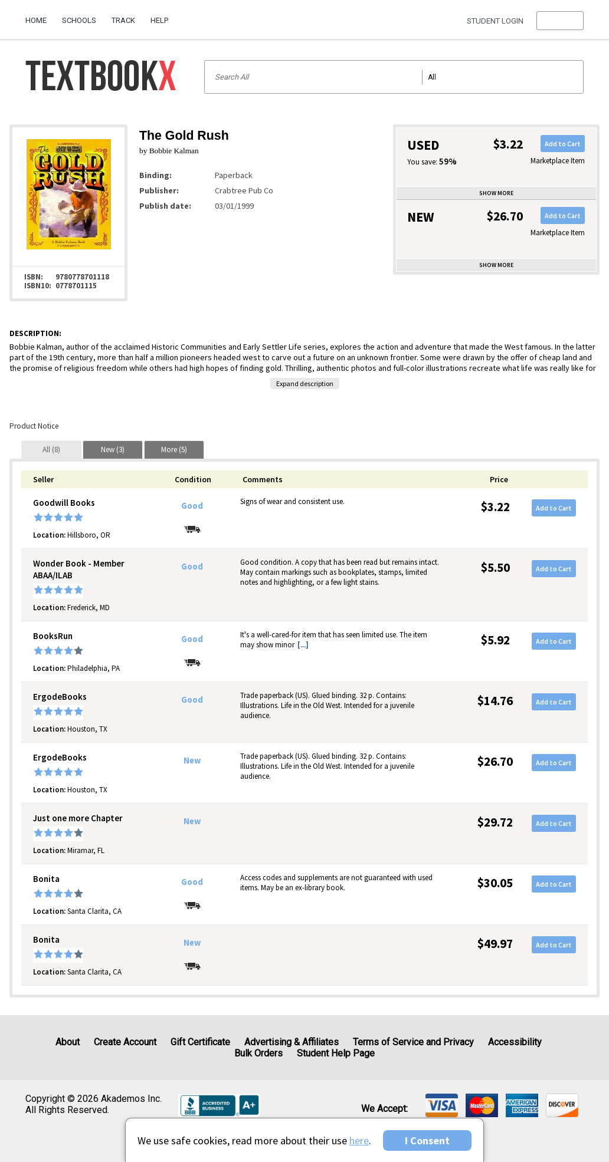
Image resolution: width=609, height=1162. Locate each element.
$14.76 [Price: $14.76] (495, 701)
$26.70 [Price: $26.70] (495, 761)
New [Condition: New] (192, 760)
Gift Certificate (200, 1042)
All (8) (51, 450)
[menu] (559, 20)
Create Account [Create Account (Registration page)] (125, 1042)
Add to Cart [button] (563, 143)
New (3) (113, 450)
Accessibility (515, 1042)
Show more (496, 193)
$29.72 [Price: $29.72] (495, 822)
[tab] (51, 449)
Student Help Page (336, 1053)
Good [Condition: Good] (192, 506)
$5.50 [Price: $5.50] (495, 567)
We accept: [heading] (384, 1109)
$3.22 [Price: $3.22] (495, 507)
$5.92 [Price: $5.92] (495, 640)
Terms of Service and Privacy (413, 1042)
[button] (559, 20)
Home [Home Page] (36, 20)
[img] (441, 1105)
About (67, 1042)
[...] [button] (303, 645)
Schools (79, 20)
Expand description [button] (304, 383)
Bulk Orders (258, 1053)
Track (123, 20)
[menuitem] (39, 16)
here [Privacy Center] (359, 1140)
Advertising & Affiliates (291, 1042)
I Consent (427, 1140)
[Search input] (394, 77)
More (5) (174, 450)
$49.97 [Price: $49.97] (495, 944)
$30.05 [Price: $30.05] (495, 883)
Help (159, 20)
